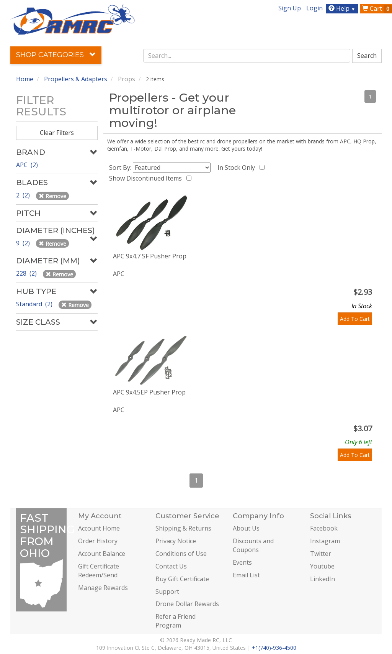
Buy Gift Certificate (182, 579)
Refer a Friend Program (175, 620)
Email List (246, 575)
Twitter (320, 553)
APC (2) (27, 165)
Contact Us (171, 566)
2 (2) (23, 195)
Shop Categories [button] (56, 55)
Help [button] (342, 8)
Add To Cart (355, 318)
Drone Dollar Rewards (187, 604)
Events (242, 562)
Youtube (322, 566)
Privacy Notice (175, 541)
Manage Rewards (103, 587)
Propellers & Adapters (75, 79)
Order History (98, 541)
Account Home (99, 528)
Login (314, 8)
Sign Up (289, 8)
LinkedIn (322, 579)
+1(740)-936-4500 (274, 647)
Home (24, 79)
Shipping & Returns (183, 528)
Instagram (325, 541)
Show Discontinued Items (147, 178)
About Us (246, 528)
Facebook (324, 528)
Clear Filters (57, 132)
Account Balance (101, 553)
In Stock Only (237, 167)
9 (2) (23, 243)
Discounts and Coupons (253, 545)
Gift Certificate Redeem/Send (98, 570)
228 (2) (27, 273)
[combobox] (246, 55)
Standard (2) (35, 304)
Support (167, 591)
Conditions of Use (181, 553)
